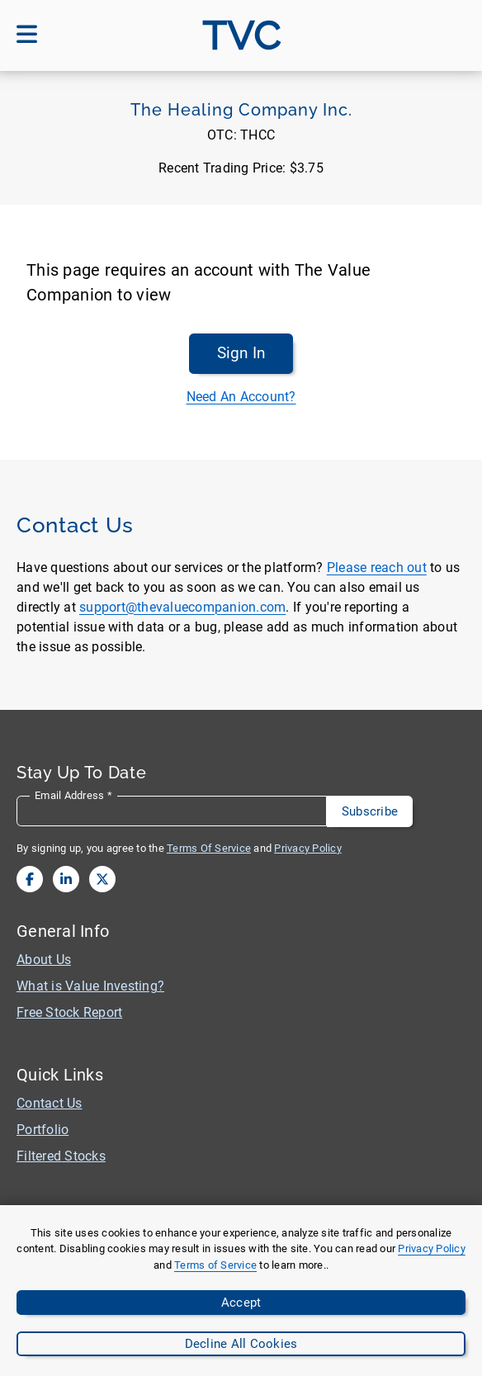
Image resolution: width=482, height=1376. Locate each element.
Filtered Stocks (61, 1156)
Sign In (241, 352)
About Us (44, 959)
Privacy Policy (431, 1248)
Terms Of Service (209, 848)
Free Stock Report (69, 1012)
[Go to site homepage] (241, 35)
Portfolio (43, 1129)
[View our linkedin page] (66, 879)
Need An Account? (241, 396)
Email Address (73, 795)
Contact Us (50, 1103)
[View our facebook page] (30, 879)
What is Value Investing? (90, 986)
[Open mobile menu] (27, 35)
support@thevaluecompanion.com (182, 607)
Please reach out (377, 567)
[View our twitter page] (102, 879)
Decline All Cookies (241, 1343)
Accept (241, 1302)
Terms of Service (215, 1265)
